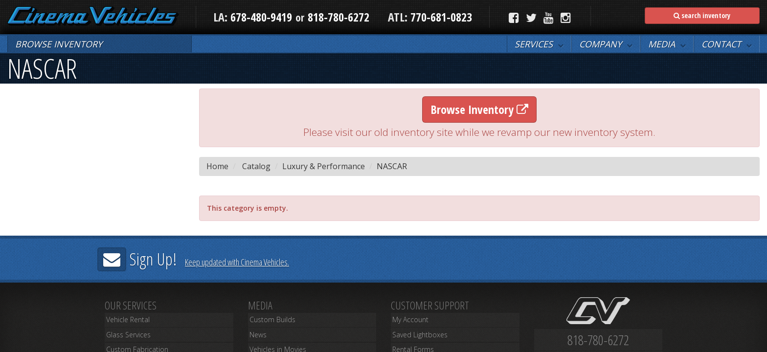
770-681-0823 (439, 17)
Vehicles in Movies (275, 343)
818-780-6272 (338, 17)
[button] (539, 44)
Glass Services (126, 332)
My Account (408, 321)
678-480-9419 (261, 17)
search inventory (702, 15)
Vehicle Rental (126, 321)
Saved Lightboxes (416, 332)
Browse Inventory (479, 109)
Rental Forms (410, 343)
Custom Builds (268, 321)
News (256, 332)
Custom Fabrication (132, 343)
